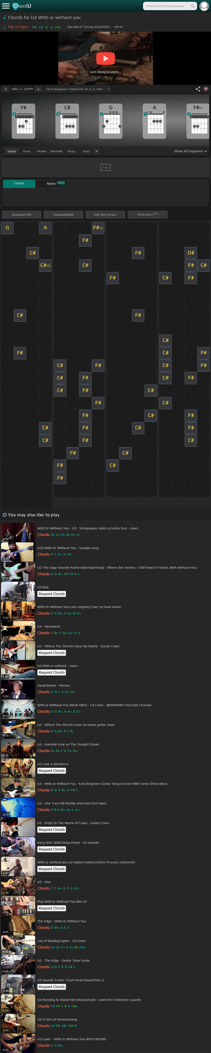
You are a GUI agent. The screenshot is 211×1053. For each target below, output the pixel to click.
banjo (71, 151)
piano (27, 151)
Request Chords (52, 594)
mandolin (56, 151)
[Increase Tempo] (38, 89)
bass (86, 151)
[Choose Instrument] (96, 151)
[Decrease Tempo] (5, 89)
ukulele (41, 151)
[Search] (192, 6)
